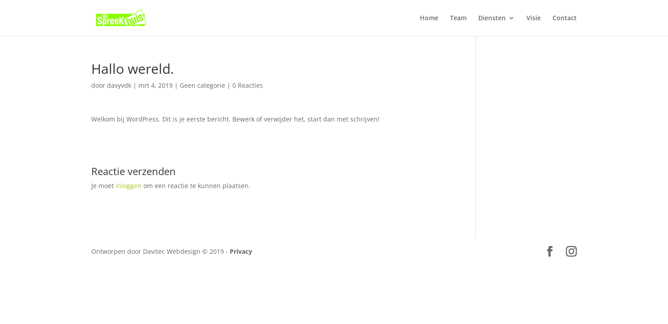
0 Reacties (247, 85)
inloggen (129, 185)
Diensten (492, 18)
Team (458, 18)
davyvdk (119, 85)
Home (429, 18)
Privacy (241, 251)
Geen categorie (202, 85)
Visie (533, 18)
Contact (564, 18)
